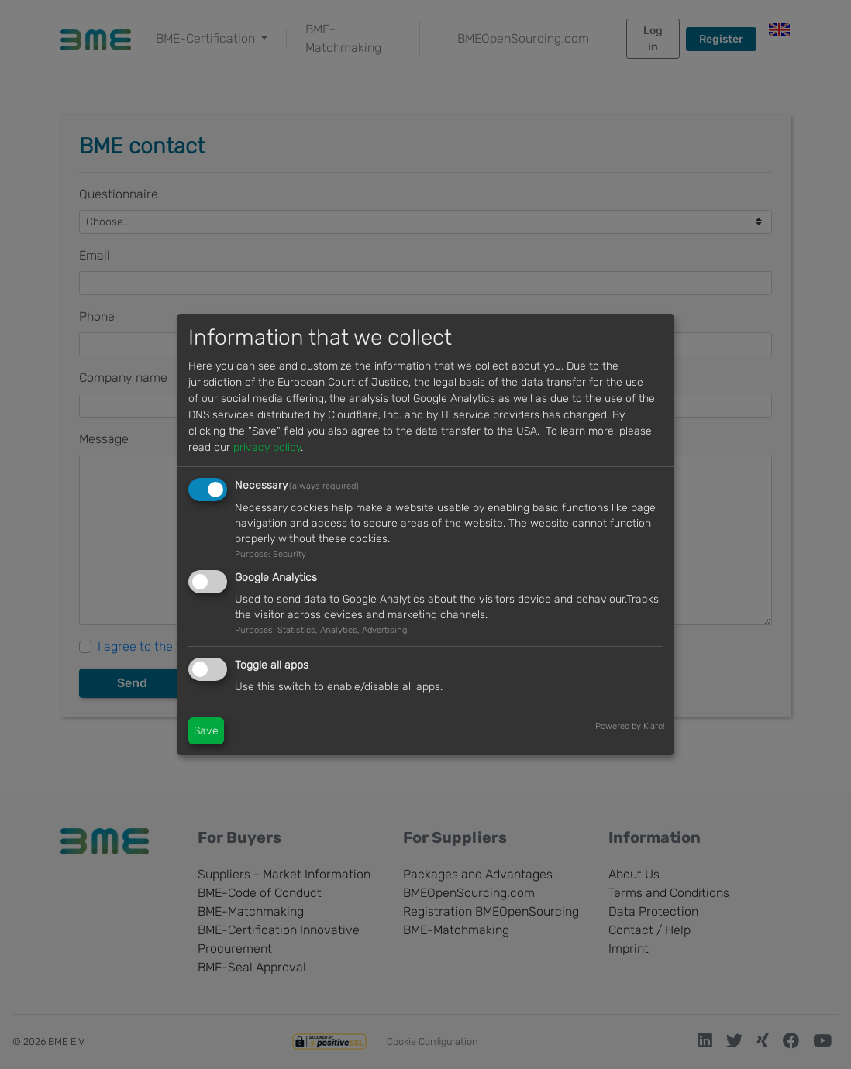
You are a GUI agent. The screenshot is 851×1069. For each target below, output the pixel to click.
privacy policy (267, 447)
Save (206, 730)
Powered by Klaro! (630, 726)
